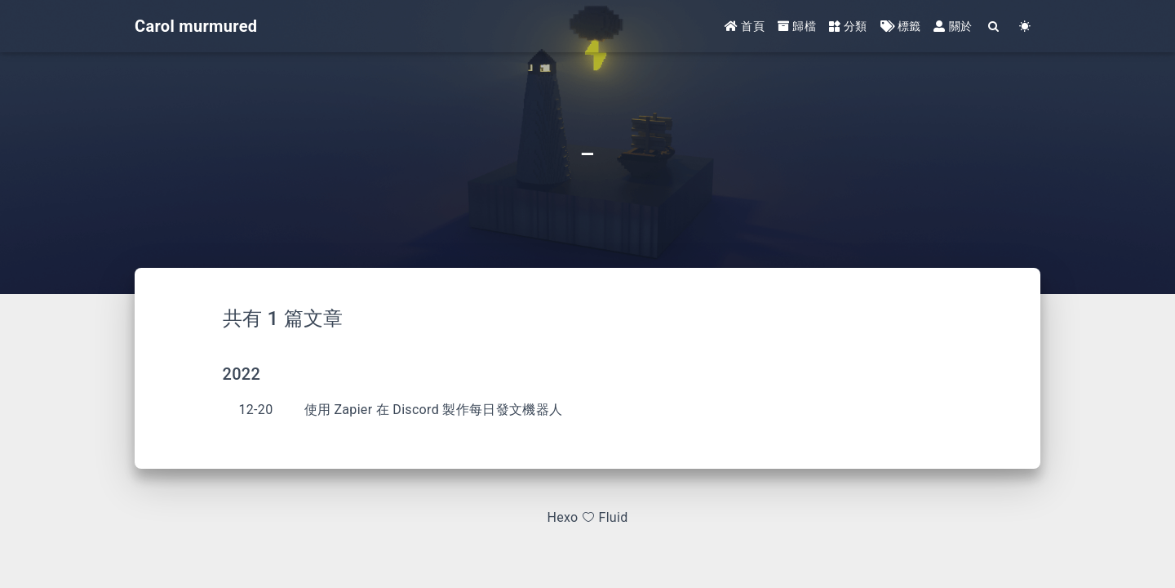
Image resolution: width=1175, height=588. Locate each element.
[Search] (993, 26)
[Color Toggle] (1024, 26)
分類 (848, 26)
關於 (952, 26)
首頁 (745, 26)
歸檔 (797, 26)
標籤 (900, 26)
